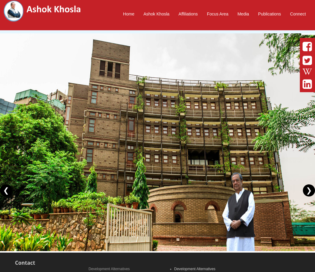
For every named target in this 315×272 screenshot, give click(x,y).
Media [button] (243, 14)
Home (128, 14)
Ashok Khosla (156, 14)
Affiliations (188, 14)
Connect (298, 14)
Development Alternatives (195, 269)
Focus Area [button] (217, 14)
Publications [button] (269, 14)
